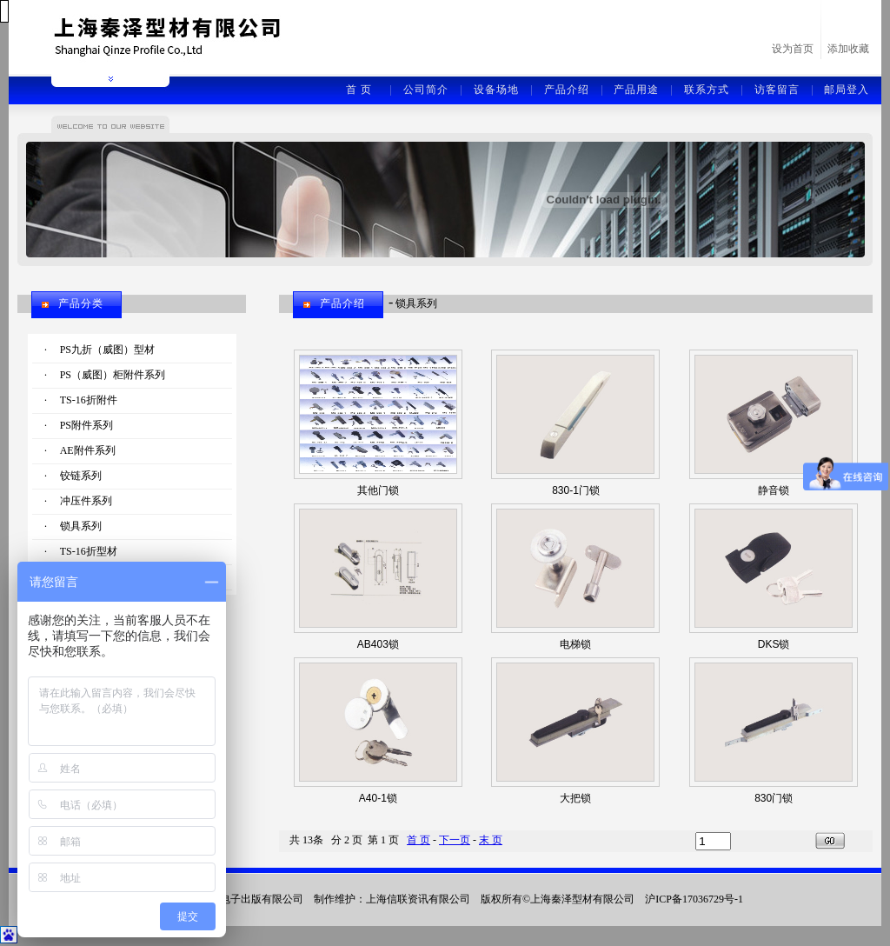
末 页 (490, 840)
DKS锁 (774, 644)
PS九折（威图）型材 (107, 349)
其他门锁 (378, 490)
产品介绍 (566, 89)
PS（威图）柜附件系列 (112, 375)
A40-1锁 (378, 798)
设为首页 (793, 49)
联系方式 (706, 89)
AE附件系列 (88, 450)
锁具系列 (81, 526)
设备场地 (496, 89)
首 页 (359, 89)
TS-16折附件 (88, 400)
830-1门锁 (576, 490)
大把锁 (575, 798)
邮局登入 (846, 89)
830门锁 (773, 798)
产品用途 (636, 89)
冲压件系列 (86, 501)
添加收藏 (848, 49)
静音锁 (773, 490)
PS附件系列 (86, 425)
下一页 (454, 840)
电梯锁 (575, 644)
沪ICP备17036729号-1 (694, 899)
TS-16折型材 (88, 551)
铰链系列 (81, 476)
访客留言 (777, 89)
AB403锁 (378, 644)
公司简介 (425, 89)
